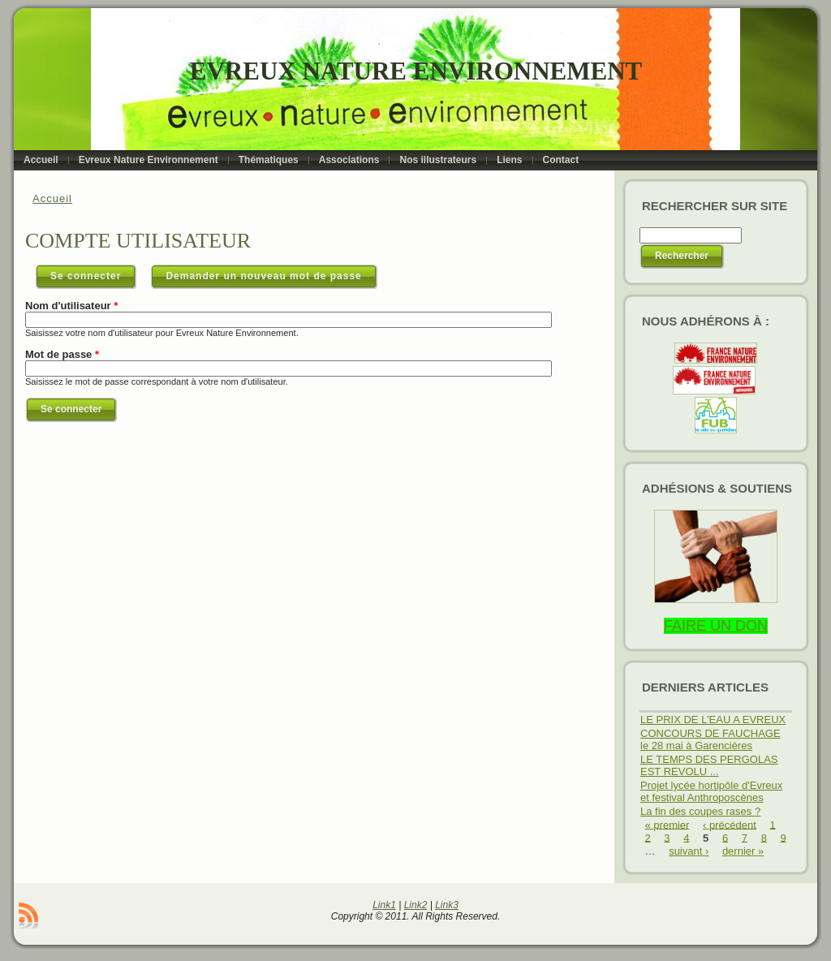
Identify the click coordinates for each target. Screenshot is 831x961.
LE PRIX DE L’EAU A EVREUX (713, 719)
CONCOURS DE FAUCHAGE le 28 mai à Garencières (710, 739)
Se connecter (93, 273)
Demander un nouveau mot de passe (263, 276)
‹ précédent (729, 824)
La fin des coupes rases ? (700, 811)
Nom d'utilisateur (71, 306)
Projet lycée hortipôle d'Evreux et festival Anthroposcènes (711, 791)
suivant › (688, 851)
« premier (667, 824)
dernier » (743, 851)
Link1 (384, 905)
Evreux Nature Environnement (416, 71)
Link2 (416, 905)
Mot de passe (62, 354)
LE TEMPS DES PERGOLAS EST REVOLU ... (709, 765)
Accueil (52, 198)
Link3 (447, 905)
